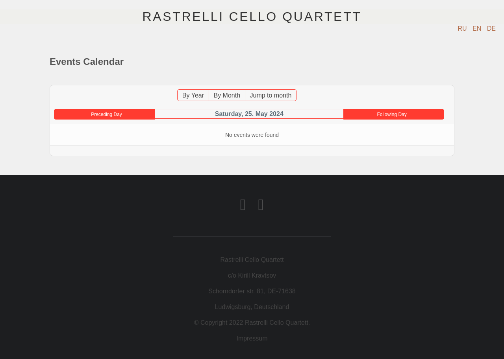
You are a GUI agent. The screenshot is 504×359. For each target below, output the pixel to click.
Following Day (391, 114)
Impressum (251, 338)
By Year (193, 95)
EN (477, 28)
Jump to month (271, 95)
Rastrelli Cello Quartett (251, 16)
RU (463, 28)
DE (491, 28)
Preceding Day (106, 114)
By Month (226, 95)
